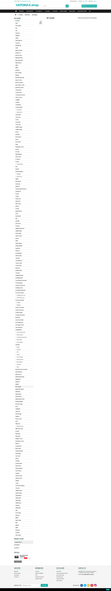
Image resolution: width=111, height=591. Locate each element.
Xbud (17, 367)
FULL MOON (18, 216)
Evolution (18, 349)
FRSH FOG (18, 201)
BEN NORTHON (19, 57)
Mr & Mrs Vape (19, 404)
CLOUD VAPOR (19, 107)
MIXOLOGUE (18, 394)
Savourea (18, 456)
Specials (16, 552)
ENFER (17, 179)
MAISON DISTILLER (20, 376)
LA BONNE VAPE (19, 278)
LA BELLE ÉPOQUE (19, 275)
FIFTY (17, 352)
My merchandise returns (62, 573)
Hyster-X (18, 250)
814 (16, 28)
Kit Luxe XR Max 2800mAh (24, 556)
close (108, 589)
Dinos (17, 139)
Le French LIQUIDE (20, 300)
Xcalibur (18, 532)
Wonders (18, 530)
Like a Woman (19, 327)
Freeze (18, 354)
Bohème (17, 70)
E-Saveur (18, 159)
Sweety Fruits (19, 478)
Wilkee (17, 525)
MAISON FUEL (19, 211)
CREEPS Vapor (19, 127)
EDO (16, 166)
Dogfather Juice (20, 147)
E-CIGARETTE (39, 11)
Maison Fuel (18, 374)
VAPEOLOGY (18, 503)
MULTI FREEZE (19, 362)
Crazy (17, 119)
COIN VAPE (18, 114)
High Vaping (19, 243)
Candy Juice (19, 92)
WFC (17, 522)
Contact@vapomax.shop (87, 574)
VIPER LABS (18, 508)
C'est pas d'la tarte (20, 95)
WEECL (17, 517)
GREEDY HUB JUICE (20, 228)
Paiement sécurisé (39, 577)
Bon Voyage (18, 72)
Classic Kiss (19, 176)
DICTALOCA (18, 137)
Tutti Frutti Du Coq (20, 297)
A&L (16, 30)
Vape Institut (19, 493)
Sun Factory (18, 470)
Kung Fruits (19, 109)
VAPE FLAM (18, 500)
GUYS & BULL (18, 233)
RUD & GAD (18, 448)
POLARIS (18, 302)
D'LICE (17, 132)
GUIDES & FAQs (38, 578)
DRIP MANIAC (19, 154)
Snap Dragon (19, 463)
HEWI (17, 240)
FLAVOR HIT (18, 191)
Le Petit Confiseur (20, 307)
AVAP (17, 48)
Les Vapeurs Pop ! (20, 325)
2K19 (17, 23)
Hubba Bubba (19, 245)
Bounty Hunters (19, 82)
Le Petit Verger (19, 312)
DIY (90, 11)
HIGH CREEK (19, 339)
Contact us (16, 577)
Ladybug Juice (19, 287)
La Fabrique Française (21, 280)
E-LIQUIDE (47, 11)
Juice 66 (18, 258)
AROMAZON (18, 45)
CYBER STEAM (19, 129)
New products (17, 573)
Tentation (18, 364)
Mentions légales (39, 573)
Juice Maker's (19, 260)
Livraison (37, 571)
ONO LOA (18, 411)
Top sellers (16, 575)
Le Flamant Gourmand (21, 337)
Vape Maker (18, 495)
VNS (16, 510)
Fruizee (17, 208)
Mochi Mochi (19, 396)
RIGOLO (17, 443)
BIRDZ (17, 67)
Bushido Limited (19, 87)
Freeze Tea (18, 198)
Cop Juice (18, 117)
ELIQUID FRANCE (19, 171)
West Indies (18, 520)
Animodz (18, 43)
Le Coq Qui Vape (20, 292)
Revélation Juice (20, 441)
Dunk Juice (18, 156)
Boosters (18, 20)
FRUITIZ (17, 206)
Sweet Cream (19, 475)
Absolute (18, 33)
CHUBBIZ (18, 100)
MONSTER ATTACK (20, 399)
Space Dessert (19, 468)
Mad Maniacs (19, 372)
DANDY (18, 347)
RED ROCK (18, 436)
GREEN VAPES (19, 231)
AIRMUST (18, 35)
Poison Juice (19, 419)
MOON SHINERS (19, 401)
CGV (36, 575)
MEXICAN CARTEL (20, 389)
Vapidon (18, 505)
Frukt (17, 213)
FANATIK (18, 186)
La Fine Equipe (19, 283)
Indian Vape (19, 255)
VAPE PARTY (18, 498)
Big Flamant (19, 62)
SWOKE (17, 480)
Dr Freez (17, 151)
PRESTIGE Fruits (19, 426)
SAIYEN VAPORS (19, 451)
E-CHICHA (54, 11)
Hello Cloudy (19, 236)
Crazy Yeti (18, 124)
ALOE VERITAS (19, 40)
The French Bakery (20, 485)
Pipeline (17, 416)
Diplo (17, 144)
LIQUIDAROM (19, 330)
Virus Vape (18, 512)
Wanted (17, 515)
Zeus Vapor (18, 535)
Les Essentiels (19, 342)
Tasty (17, 483)
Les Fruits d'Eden (20, 320)
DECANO (18, 134)
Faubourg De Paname (21, 189)
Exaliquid (18, 184)
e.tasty (17, 161)
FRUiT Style (18, 203)
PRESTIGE (18, 423)
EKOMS (17, 169)
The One (18, 488)
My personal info (60, 578)
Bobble (17, 75)
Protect (17, 431)
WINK (17, 527)
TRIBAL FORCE (19, 490)
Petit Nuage (18, 414)
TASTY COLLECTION (20, 332)
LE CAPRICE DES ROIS (20, 290)
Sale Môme (18, 453)
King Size (18, 268)
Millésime (18, 391)
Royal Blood (18, 446)
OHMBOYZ (18, 409)
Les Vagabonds (19, 322)
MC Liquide (18, 386)
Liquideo (18, 344)
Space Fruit (18, 466)
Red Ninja (18, 433)
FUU (16, 218)
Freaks (17, 196)
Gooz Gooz (18, 223)
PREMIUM (18, 174)
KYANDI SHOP (19, 270)
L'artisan (18, 273)
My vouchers (59, 580)
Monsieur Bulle (19, 359)
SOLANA (17, 461)
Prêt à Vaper (63, 11)
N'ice (17, 406)
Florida (17, 194)
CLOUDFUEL (18, 104)
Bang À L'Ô (18, 53)
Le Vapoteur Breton (20, 315)
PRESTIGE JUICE (19, 428)
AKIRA (17, 38)
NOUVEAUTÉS (29, 11)
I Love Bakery (19, 253)
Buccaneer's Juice (20, 85)
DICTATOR (18, 142)
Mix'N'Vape (72, 11)
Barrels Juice (19, 55)
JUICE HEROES (19, 357)
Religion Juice (19, 438)
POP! (17, 421)
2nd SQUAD (18, 25)
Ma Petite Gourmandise (21, 369)
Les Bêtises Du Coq (20, 295)
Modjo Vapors (19, 334)
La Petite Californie (20, 285)
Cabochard (18, 90)
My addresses (60, 577)
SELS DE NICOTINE (82, 11)
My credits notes (60, 575)
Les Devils (18, 317)
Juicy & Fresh (19, 263)
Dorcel (17, 149)
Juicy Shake (18, 265)
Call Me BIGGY (19, 164)
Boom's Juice (19, 80)
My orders (59, 571)
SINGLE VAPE (19, 112)
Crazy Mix (18, 122)
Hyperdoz (18, 248)
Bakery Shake (19, 50)
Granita (17, 226)
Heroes (17, 238)
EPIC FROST (18, 181)
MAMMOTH (18, 379)
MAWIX (17, 384)
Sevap (17, 458)
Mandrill (18, 381)
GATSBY (17, 221)
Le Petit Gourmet (20, 310)
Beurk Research (19, 60)
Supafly (17, 473)
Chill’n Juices (19, 97)
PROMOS (21, 11)
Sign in (94, 1)
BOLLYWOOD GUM (20, 77)
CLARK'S (17, 102)
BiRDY (17, 65)
